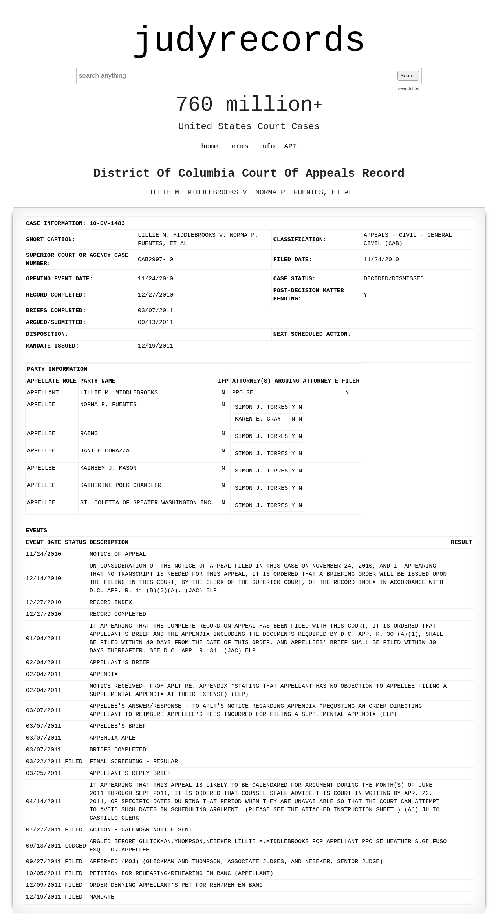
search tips (408, 88)
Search (408, 76)
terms (238, 146)
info (266, 146)
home (209, 146)
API (290, 146)
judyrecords (249, 41)
